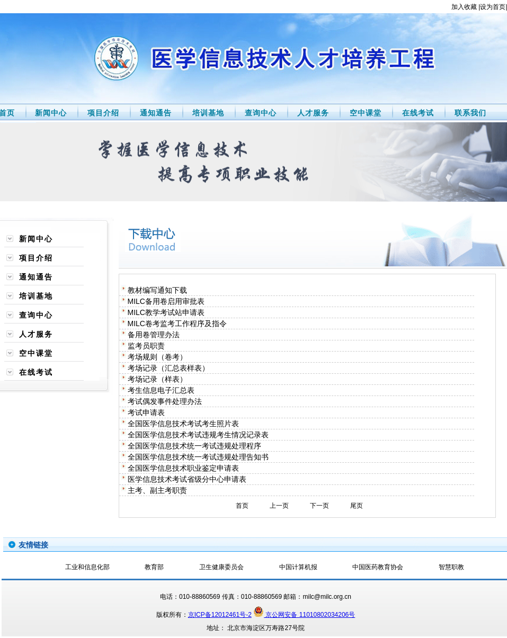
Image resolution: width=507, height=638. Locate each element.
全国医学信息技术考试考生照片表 (183, 423)
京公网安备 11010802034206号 (304, 614)
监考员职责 (146, 346)
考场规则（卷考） (157, 357)
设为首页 (492, 7)
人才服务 (312, 113)
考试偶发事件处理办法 (165, 401)
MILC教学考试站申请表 (166, 312)
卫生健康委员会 (221, 567)
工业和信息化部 (87, 567)
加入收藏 (464, 7)
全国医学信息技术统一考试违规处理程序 (194, 446)
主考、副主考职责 (157, 490)
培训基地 (207, 113)
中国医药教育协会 (377, 567)
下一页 (319, 505)
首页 (242, 505)
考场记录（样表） (157, 379)
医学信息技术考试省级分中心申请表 (187, 479)
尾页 (356, 505)
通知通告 (154, 113)
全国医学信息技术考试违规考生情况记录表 (198, 434)
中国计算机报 (298, 567)
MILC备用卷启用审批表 (166, 301)
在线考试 (416, 113)
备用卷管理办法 (154, 334)
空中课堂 (364, 113)
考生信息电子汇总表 (161, 390)
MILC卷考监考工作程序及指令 (177, 323)
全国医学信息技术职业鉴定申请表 (183, 468)
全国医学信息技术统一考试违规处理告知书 (198, 457)
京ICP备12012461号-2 (220, 614)
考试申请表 (146, 412)
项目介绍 (102, 113)
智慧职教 (451, 567)
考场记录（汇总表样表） (168, 368)
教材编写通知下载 (157, 290)
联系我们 (469, 113)
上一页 (279, 505)
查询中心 (259, 113)
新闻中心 (50, 113)
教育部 (154, 567)
